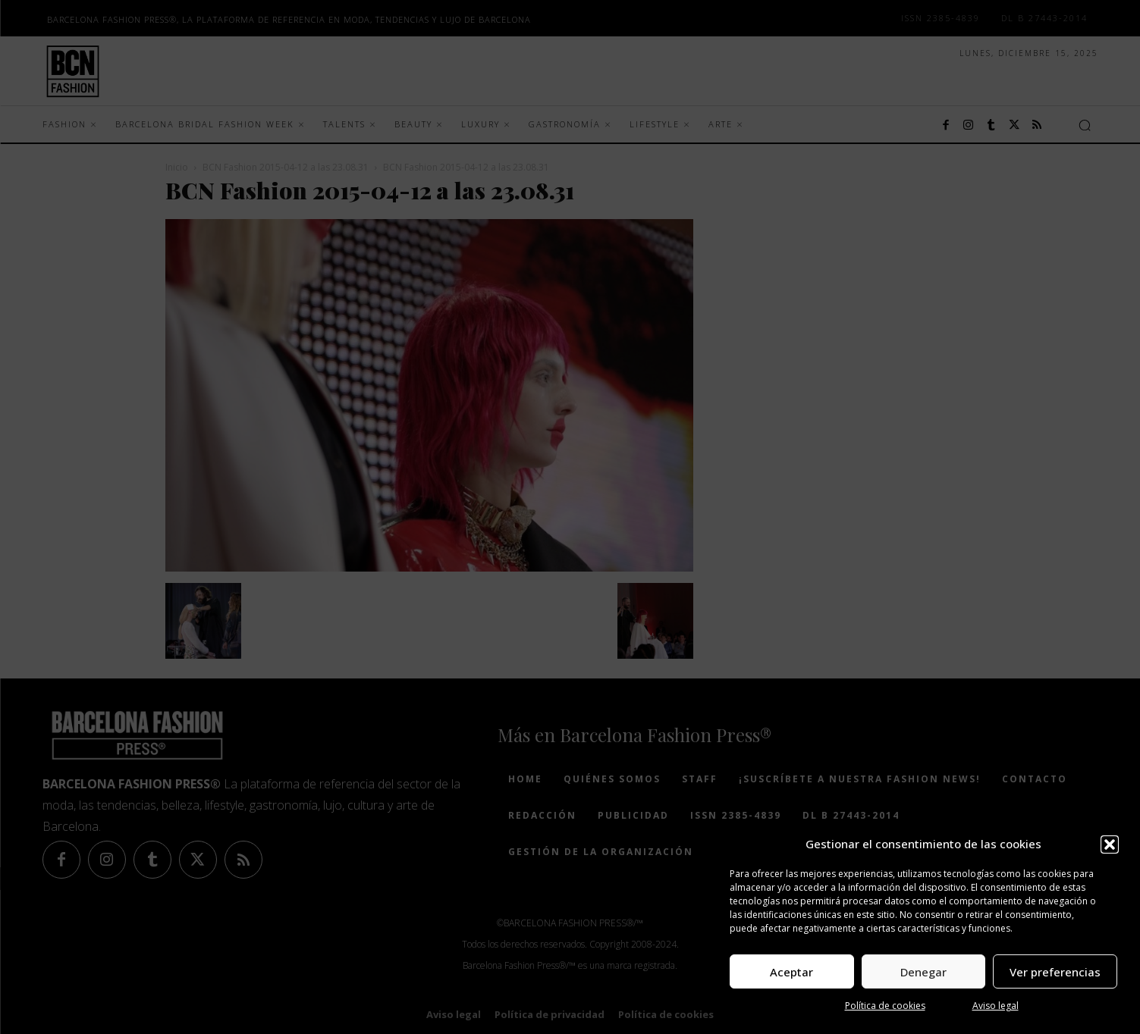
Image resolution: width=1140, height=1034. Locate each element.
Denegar (923, 971)
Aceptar (791, 971)
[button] (1109, 844)
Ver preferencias (1055, 971)
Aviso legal (995, 1005)
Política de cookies (885, 1005)
